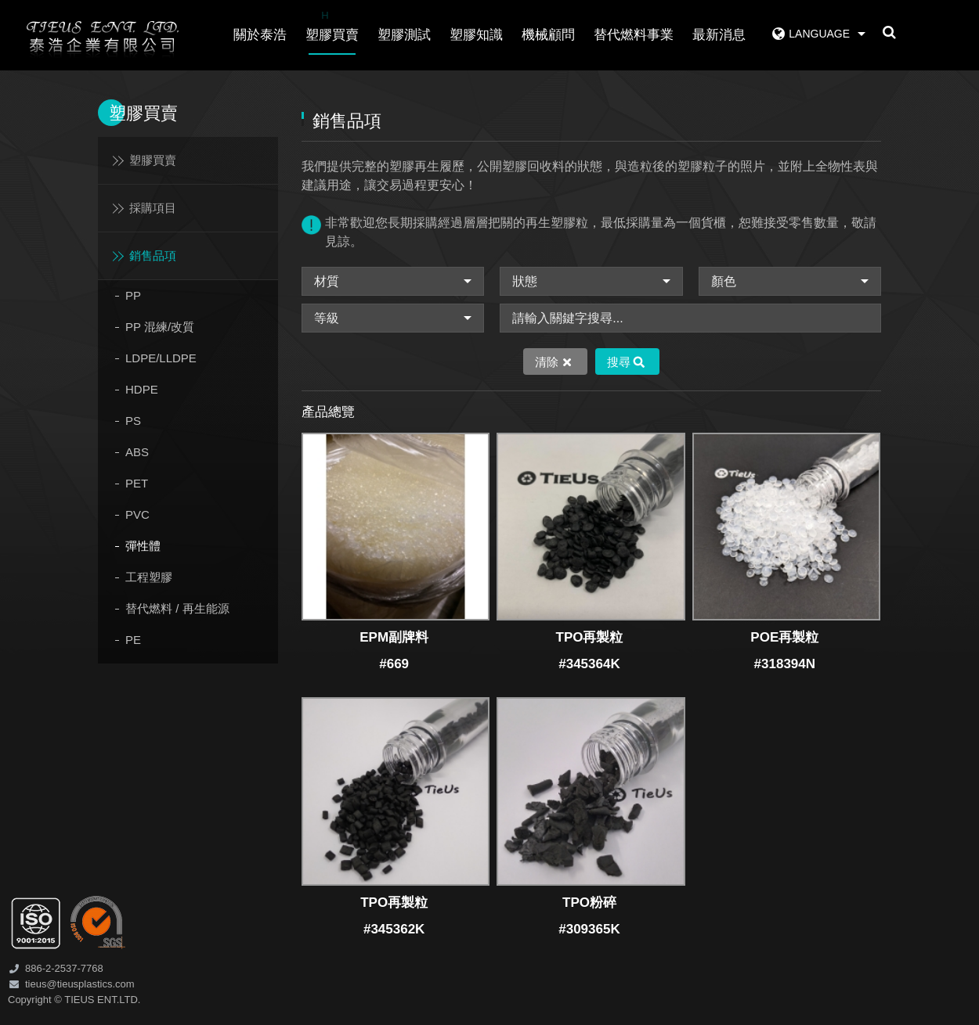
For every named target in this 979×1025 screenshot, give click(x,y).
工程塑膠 (148, 577)
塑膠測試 (404, 34)
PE (133, 639)
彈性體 (143, 545)
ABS (137, 452)
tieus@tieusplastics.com (80, 984)
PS (133, 420)
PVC (137, 514)
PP (133, 295)
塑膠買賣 (332, 24)
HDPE (141, 389)
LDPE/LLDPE (161, 358)
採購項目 (152, 207)
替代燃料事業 (634, 34)
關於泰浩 (260, 34)
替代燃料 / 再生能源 (177, 608)
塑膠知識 (476, 34)
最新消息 (719, 34)
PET (136, 483)
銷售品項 (152, 255)
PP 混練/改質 (159, 326)
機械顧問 (548, 34)
